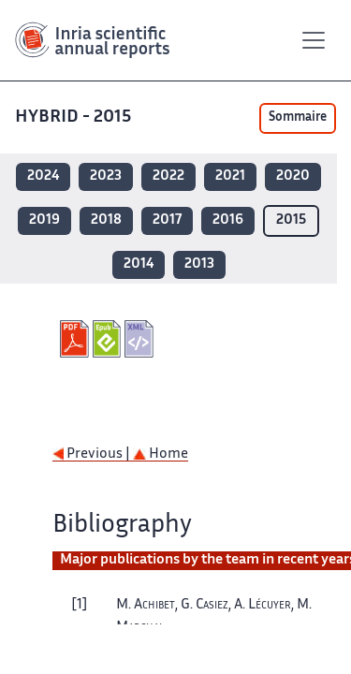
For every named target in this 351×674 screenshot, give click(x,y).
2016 (227, 220)
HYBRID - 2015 (75, 117)
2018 (106, 220)
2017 (167, 220)
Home (160, 454)
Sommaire (298, 118)
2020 (293, 176)
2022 (168, 176)
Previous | (92, 454)
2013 (199, 264)
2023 (106, 176)
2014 (139, 264)
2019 (44, 220)
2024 (43, 176)
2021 (230, 176)
